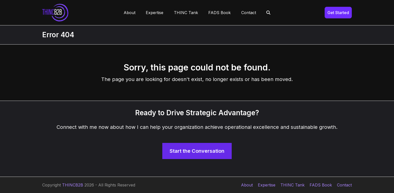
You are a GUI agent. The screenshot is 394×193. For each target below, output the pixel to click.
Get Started (338, 12)
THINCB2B (72, 184)
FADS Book (321, 184)
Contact (344, 184)
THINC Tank (292, 184)
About (247, 184)
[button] (268, 13)
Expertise (266, 184)
